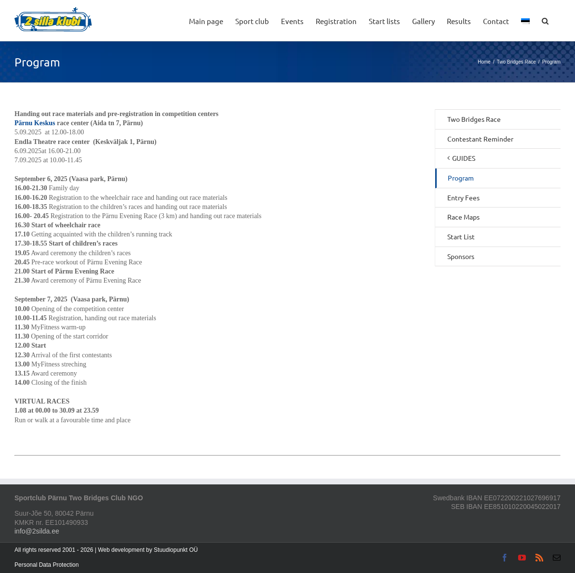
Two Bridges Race (474, 119)
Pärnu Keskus (34, 123)
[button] (545, 20)
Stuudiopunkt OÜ (176, 550)
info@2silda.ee (36, 531)
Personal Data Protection (46, 564)
